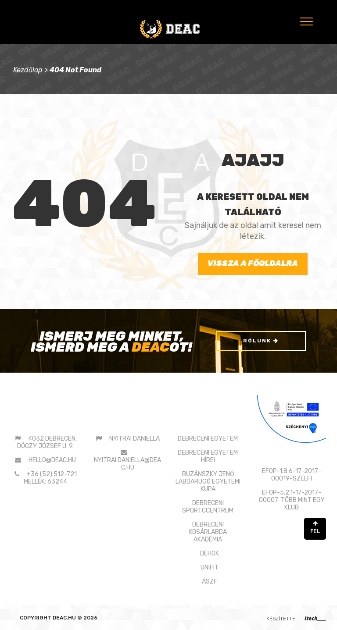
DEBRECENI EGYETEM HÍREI (208, 456)
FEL (315, 527)
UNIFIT (210, 567)
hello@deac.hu (52, 460)
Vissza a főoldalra (253, 263)
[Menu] (305, 21)
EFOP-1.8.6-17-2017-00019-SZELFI (291, 474)
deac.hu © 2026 (75, 618)
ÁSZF (209, 581)
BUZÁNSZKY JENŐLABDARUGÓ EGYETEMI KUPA (208, 481)
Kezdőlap (28, 70)
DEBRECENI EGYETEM (208, 438)
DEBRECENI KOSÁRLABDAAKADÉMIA (208, 532)
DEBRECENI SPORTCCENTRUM (207, 506)
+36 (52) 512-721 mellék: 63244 (50, 477)
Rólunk (261, 341)
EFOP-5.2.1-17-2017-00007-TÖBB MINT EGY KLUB (292, 500)
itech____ (315, 618)
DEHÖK (209, 553)
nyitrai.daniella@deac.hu (127, 463)
